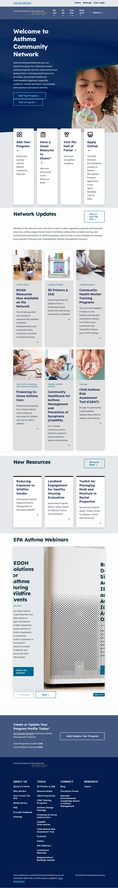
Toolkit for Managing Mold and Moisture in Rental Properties (87, 491)
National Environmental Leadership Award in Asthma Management (70, 800)
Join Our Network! (22, 3)
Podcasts (41, 836)
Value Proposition (46, 795)
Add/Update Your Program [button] (82, 736)
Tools (63, 13)
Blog (63, 786)
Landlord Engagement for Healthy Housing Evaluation (57, 489)
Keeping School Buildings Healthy (46, 858)
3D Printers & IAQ (58, 292)
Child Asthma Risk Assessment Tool (46, 830)
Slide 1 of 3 (99, 695)
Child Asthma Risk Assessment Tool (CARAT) (89, 396)
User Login (99, 2)
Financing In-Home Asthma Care (27, 396)
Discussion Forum (70, 791)
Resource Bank (44, 791)
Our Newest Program (23, 733)
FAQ (15, 807)
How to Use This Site (21, 797)
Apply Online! (92, 146)
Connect (72, 13)
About (54, 13)
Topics (87, 786)
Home (78, 2)
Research (81, 13)
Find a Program (28, 102)
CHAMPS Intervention (43, 823)
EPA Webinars (44, 845)
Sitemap (87, 2)
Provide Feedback (22, 812)
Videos (40, 841)
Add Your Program (29, 95)
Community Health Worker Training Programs (90, 296)
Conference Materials (43, 851)
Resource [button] (94, 463)
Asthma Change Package (45, 808)
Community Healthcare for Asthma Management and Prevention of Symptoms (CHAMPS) (59, 406)
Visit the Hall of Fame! (70, 146)
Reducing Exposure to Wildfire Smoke (25, 487)
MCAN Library (20, 803)
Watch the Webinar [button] (21, 671)
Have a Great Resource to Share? (47, 152)
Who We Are (19, 791)
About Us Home (21, 786)
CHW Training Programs (44, 801)
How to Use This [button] (93, 216)
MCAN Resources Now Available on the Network (27, 298)
